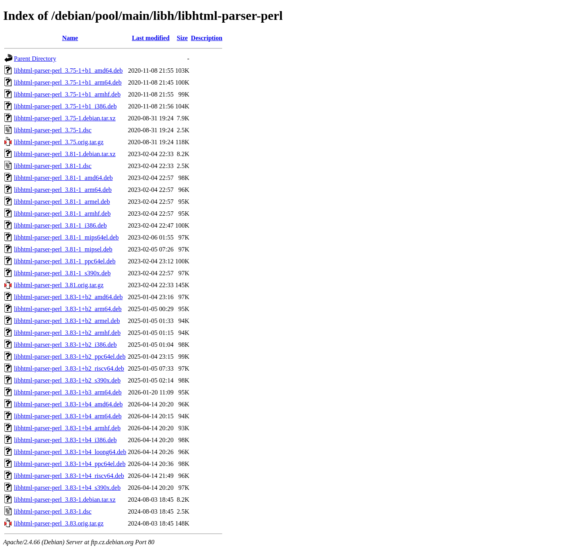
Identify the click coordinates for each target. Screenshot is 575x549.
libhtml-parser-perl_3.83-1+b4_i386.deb (65, 440)
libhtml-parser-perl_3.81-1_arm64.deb (63, 189)
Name (70, 38)
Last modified (151, 38)
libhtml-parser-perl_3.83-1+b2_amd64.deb (68, 297)
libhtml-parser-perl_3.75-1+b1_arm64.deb (68, 82)
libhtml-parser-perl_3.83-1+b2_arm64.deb (68, 308)
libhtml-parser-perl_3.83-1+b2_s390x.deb (67, 380)
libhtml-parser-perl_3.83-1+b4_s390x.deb (67, 487)
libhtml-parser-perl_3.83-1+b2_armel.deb (67, 320)
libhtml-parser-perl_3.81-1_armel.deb (62, 201)
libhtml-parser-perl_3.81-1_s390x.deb (62, 273)
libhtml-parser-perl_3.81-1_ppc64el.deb (65, 261)
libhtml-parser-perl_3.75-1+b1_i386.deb (65, 106)
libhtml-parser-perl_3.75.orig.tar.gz (58, 142)
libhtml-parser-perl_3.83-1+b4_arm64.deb (68, 416)
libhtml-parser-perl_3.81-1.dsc (52, 165)
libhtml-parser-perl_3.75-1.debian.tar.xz (65, 118)
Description (206, 38)
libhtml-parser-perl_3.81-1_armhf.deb (62, 213)
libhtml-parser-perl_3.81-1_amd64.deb (63, 177)
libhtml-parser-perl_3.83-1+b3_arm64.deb (68, 392)
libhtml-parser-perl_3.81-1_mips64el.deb (66, 237)
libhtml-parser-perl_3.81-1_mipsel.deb (63, 249)
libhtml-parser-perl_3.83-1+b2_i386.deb (65, 344)
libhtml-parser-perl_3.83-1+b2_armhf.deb (67, 332)
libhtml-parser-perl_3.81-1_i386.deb (60, 225)
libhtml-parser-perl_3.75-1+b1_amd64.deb (68, 70)
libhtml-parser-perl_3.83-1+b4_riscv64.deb (69, 475)
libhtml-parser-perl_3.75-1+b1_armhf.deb (67, 94)
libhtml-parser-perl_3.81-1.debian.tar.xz (65, 154)
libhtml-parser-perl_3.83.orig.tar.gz (58, 523)
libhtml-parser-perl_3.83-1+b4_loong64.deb (70, 451)
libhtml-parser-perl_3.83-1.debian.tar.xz (65, 499)
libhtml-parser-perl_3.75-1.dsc (52, 130)
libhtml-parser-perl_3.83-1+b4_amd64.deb (68, 404)
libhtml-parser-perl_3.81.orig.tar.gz (58, 285)
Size (182, 38)
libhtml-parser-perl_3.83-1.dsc (52, 511)
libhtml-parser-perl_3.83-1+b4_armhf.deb (67, 428)
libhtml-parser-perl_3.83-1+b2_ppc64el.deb (70, 356)
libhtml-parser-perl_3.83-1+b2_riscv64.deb (69, 368)
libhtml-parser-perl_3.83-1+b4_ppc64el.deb (70, 463)
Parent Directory (35, 58)
